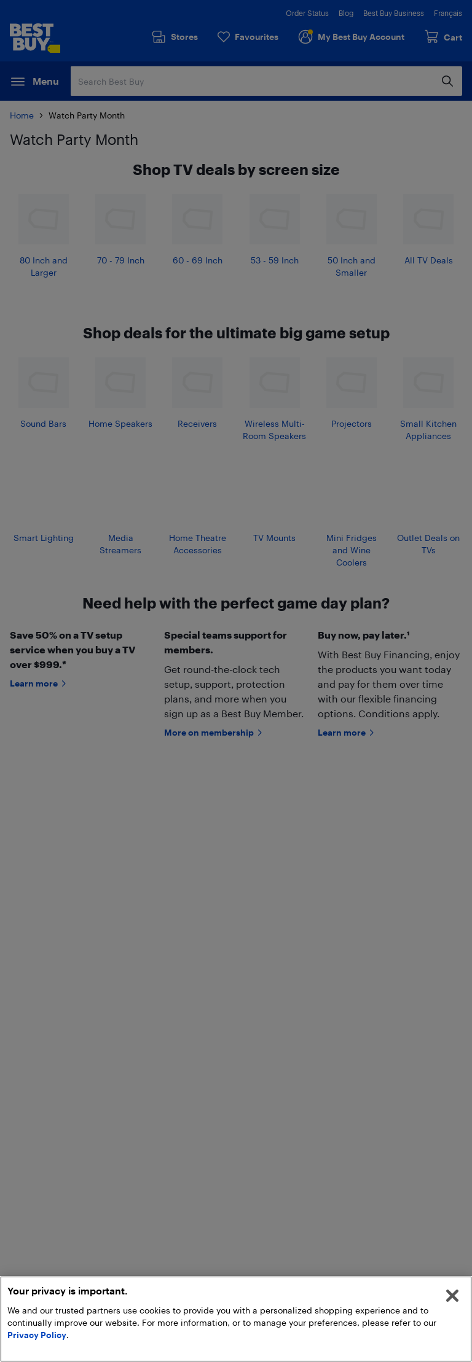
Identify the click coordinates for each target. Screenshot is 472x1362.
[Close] (452, 1295)
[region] (236, 1319)
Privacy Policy (36, 1334)
